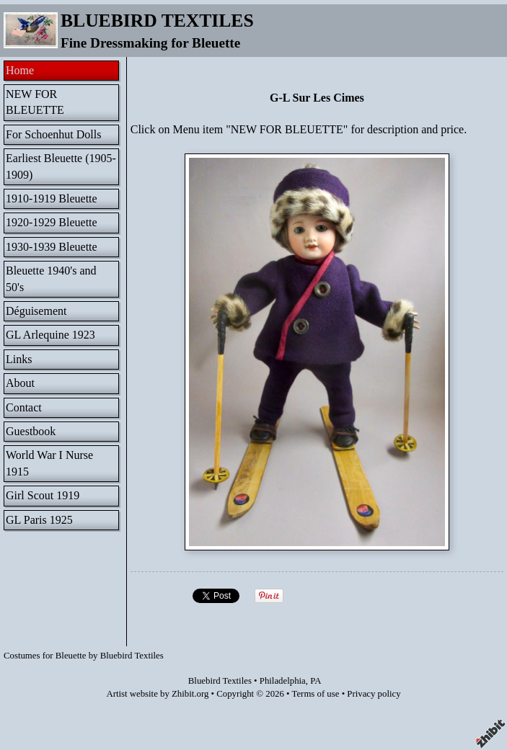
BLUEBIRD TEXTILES (157, 20)
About (20, 383)
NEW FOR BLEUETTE (35, 102)
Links (19, 359)
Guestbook (31, 431)
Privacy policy (373, 694)
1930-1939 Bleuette (51, 247)
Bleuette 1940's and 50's (51, 278)
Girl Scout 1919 (42, 495)
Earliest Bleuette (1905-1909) (61, 166)
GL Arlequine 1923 (50, 335)
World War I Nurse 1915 (49, 463)
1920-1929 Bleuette (51, 222)
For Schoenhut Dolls (53, 134)
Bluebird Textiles (220, 681)
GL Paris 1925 (39, 520)
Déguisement (36, 311)
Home (20, 70)
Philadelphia (283, 681)
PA (315, 681)
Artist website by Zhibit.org (157, 694)
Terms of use (316, 694)
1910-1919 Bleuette (51, 198)
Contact (24, 407)
